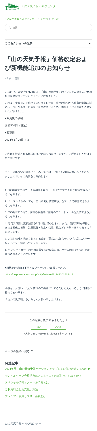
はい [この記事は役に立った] (39, 327)
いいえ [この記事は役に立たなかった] (58, 327)
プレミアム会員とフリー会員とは (25, 396)
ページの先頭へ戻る (19, 351)
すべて (55, 19)
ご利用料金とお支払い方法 (21, 389)
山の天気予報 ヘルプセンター (21, 19)
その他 (44, 19)
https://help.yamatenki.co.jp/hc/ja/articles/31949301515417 (39, 274)
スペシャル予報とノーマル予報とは (27, 382)
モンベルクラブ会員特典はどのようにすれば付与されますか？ (43, 375)
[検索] (48, 27)
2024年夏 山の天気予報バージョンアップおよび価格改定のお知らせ (47, 368)
